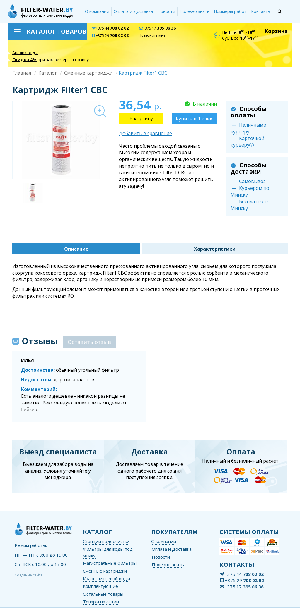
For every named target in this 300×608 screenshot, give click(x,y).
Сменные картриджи (88, 73)
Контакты (261, 11)
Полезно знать (194, 11)
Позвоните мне (152, 35)
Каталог (47, 73)
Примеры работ (230, 11)
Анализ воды (25, 52)
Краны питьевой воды (106, 578)
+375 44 (110, 28)
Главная (21, 73)
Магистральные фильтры (110, 563)
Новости (166, 11)
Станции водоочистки (106, 541)
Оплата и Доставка (133, 11)
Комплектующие (100, 586)
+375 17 (157, 28)
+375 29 (110, 35)
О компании (97, 11)
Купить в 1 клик (194, 119)
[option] (61, 140)
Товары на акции (101, 601)
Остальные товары (103, 594)
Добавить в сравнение (145, 133)
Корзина (276, 31)
